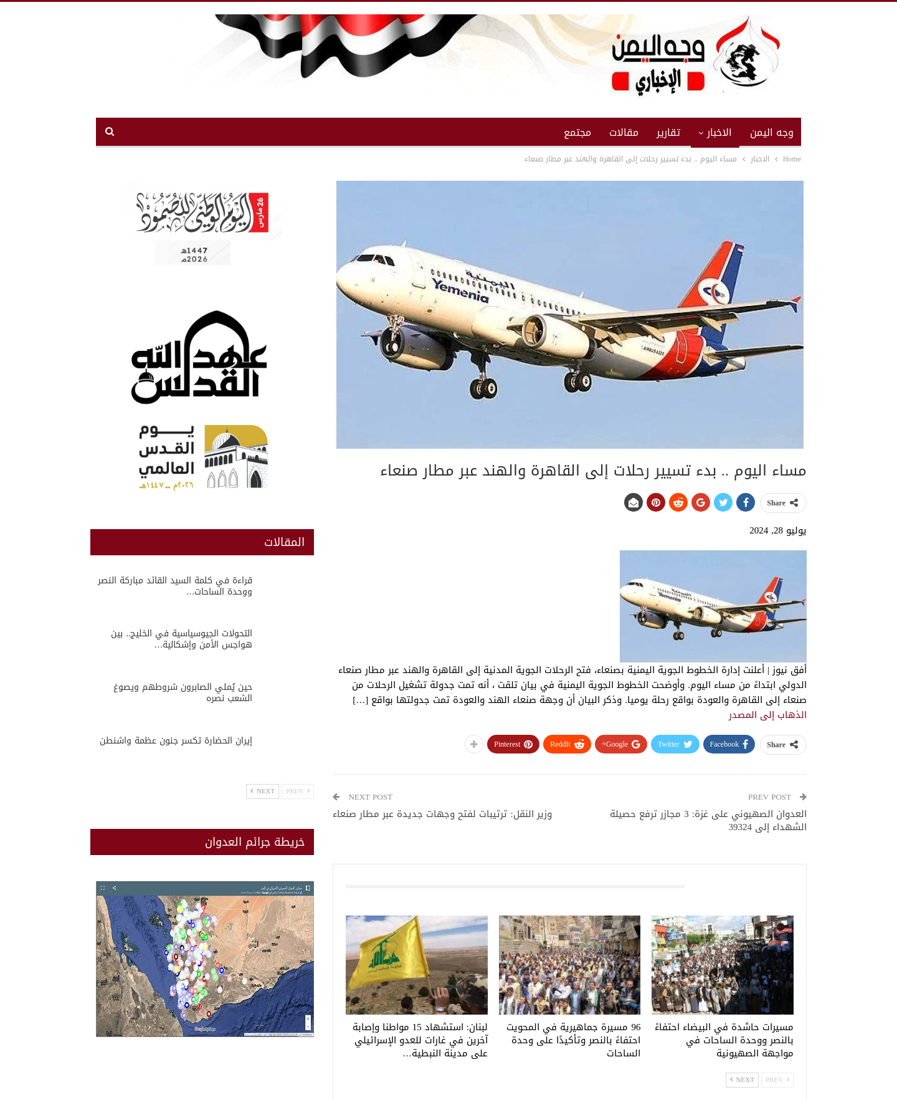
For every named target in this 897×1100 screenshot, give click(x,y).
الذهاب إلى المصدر (768, 715)
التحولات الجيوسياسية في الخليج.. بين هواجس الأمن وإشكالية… (181, 639)
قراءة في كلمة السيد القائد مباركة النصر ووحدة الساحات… (175, 586)
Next (742, 1079)
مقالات (623, 132)
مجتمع (577, 132)
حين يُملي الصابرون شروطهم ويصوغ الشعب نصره (182, 693)
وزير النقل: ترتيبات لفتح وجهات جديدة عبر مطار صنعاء (442, 814)
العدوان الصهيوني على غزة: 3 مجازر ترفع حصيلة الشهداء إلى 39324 (708, 820)
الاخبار (719, 132)
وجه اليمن (772, 132)
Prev (777, 1079)
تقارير (668, 132)
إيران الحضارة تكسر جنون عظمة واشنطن (176, 740)
